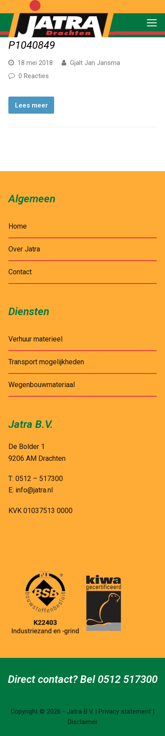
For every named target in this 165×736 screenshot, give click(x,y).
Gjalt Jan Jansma (95, 63)
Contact (20, 272)
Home (17, 226)
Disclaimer (83, 722)
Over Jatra (24, 249)
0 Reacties (33, 76)
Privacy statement (125, 711)
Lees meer (31, 105)
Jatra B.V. (80, 711)
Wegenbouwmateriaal (41, 385)
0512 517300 (128, 679)
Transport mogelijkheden (46, 362)
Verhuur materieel (35, 339)
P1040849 (31, 45)
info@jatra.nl (34, 490)
